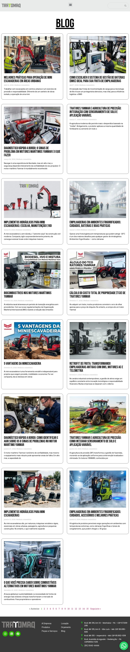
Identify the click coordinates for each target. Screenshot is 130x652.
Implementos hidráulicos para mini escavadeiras (24, 514)
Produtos (46, 627)
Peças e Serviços (49, 631)
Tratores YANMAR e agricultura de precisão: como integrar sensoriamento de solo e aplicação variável (95, 441)
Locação (65, 623)
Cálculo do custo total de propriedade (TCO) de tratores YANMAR (97, 295)
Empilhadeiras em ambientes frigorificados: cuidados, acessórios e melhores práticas (95, 514)
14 (84, 608)
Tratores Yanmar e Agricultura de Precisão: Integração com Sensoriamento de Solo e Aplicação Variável (95, 112)
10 (69, 608)
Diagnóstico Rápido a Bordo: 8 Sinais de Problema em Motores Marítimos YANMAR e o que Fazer (32, 151)
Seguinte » (95, 608)
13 (80, 608)
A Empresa (46, 623)
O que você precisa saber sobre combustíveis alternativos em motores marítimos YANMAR (30, 584)
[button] (70, 5)
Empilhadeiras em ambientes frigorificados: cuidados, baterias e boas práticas (95, 224)
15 (87, 608)
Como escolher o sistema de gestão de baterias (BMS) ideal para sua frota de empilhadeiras (97, 79)
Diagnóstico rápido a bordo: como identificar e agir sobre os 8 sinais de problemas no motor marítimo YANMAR (31, 441)
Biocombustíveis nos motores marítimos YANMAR (27, 295)
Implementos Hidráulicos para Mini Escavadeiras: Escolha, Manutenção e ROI (28, 224)
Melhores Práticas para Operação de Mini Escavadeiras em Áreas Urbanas (28, 79)
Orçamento (66, 627)
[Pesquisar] (125, 6)
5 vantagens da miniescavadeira (22, 363)
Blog (63, 631)
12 (76, 608)
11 (72, 608)
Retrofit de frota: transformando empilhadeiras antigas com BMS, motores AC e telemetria (96, 367)
